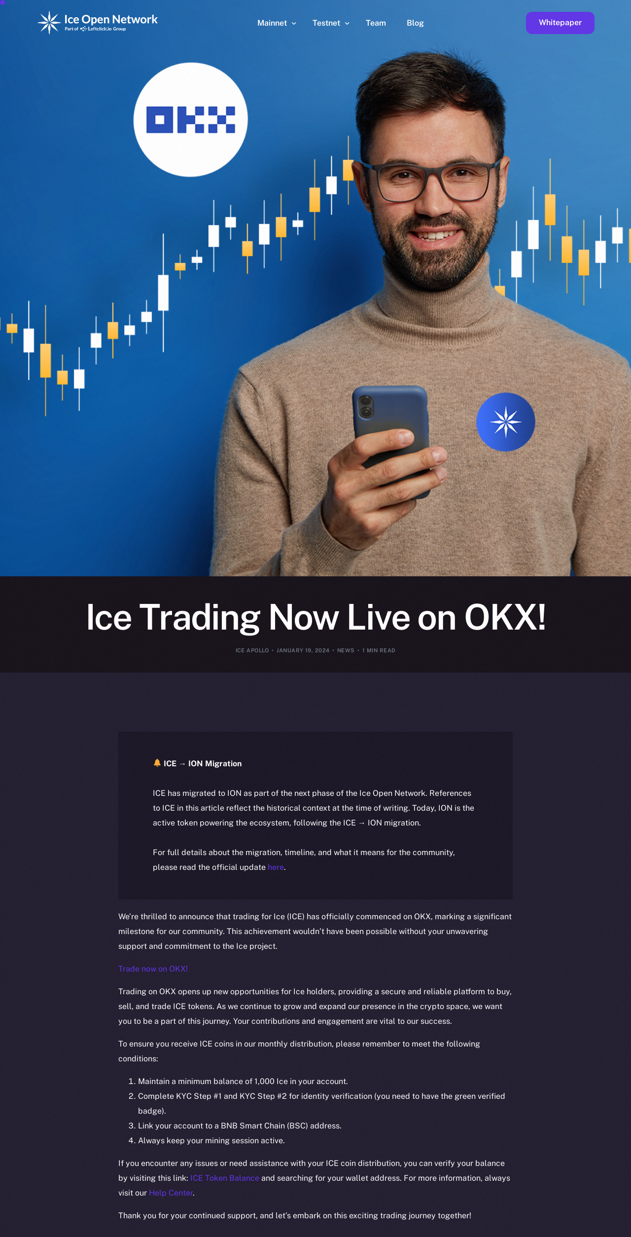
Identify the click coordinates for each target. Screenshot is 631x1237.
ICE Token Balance (224, 1178)
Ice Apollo (252, 650)
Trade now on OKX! (153, 969)
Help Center (171, 1193)
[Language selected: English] (379, 1228)
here (276, 867)
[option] (153, 1228)
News (346, 650)
